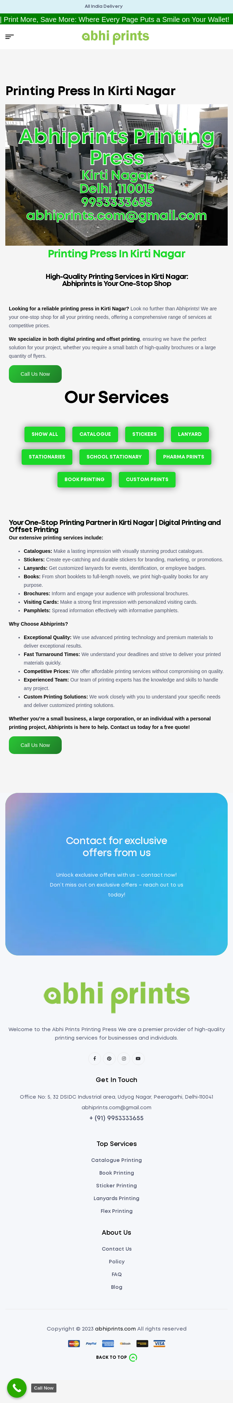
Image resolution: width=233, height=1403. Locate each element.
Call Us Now (35, 374)
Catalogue (95, 434)
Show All (45, 434)
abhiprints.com (115, 1329)
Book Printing (85, 480)
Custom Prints (147, 480)
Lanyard (190, 434)
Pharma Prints (183, 457)
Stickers (144, 434)
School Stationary (114, 457)
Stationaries (47, 457)
